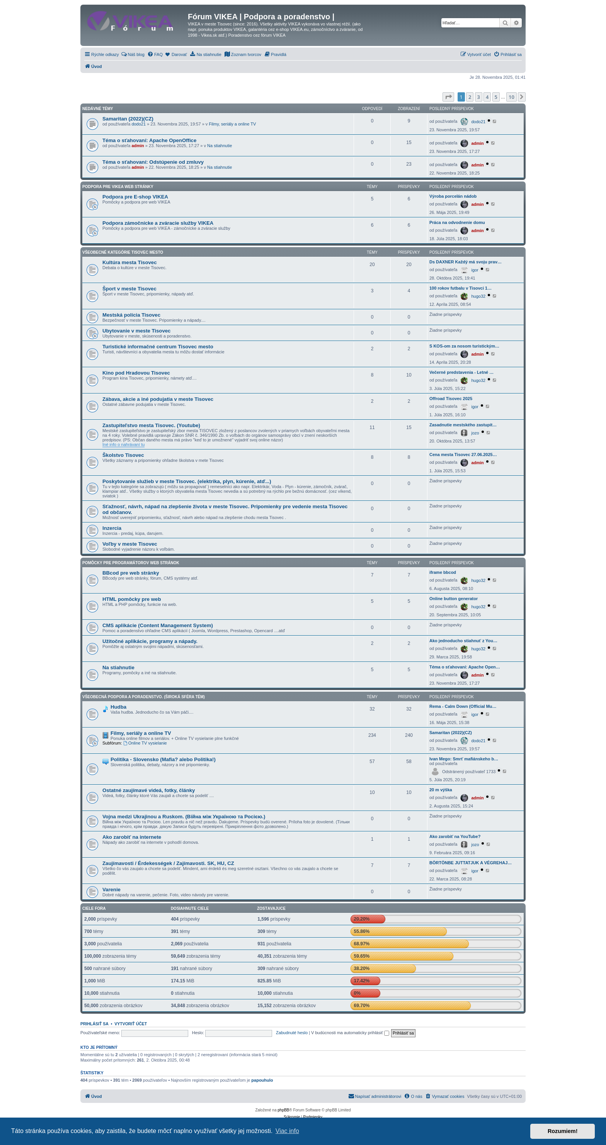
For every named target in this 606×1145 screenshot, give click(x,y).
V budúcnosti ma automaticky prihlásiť (350, 1032)
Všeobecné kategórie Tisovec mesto (122, 252)
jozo (475, 433)
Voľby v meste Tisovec (129, 544)
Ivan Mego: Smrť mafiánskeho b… (463, 759)
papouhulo (262, 1080)
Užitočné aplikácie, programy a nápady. (149, 641)
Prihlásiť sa (94, 1023)
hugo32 (478, 296)
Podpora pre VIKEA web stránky (117, 187)
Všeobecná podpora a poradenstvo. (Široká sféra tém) (143, 697)
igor (474, 270)
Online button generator (453, 598)
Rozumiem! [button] (563, 1131)
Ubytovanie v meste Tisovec (136, 331)
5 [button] (496, 96)
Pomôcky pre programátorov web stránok (130, 563)
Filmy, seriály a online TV (232, 124)
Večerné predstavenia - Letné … (461, 372)
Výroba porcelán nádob (453, 196)
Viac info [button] (287, 1131)
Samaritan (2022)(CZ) (127, 119)
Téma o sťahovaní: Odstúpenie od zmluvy (153, 162)
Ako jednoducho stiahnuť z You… (463, 640)
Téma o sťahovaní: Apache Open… (464, 667)
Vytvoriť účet (130, 1023)
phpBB (283, 1110)
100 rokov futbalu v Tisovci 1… (460, 288)
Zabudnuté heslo (292, 1032)
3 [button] (478, 96)
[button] (448, 97)
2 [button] (469, 96)
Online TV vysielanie (145, 743)
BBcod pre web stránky (130, 573)
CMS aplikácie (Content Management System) (157, 625)
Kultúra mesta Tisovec (129, 262)
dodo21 (138, 124)
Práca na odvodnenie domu (457, 222)
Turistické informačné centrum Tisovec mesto (157, 346)
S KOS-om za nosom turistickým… (464, 346)
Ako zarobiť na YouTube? (454, 836)
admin (137, 145)
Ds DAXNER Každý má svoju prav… (465, 262)
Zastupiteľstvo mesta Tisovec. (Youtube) (151, 425)
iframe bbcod (442, 572)
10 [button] (511, 96)
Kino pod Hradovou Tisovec (136, 373)
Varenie (111, 889)
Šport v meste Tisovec (129, 289)
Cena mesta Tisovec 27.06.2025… (463, 454)
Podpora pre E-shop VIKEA (135, 197)
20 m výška (440, 789)
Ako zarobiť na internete (131, 837)
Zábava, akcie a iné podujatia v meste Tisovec (157, 399)
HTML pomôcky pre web (131, 599)
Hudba (118, 707)
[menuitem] (133, 54)
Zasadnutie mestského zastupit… (463, 424)
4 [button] (487, 96)
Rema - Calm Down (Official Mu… (463, 706)
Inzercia (111, 528)
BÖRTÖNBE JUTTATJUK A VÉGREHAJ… (470, 862)
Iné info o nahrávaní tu (123, 444)
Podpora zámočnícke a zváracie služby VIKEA (157, 223)
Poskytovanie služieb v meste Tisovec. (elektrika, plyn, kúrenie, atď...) (186, 481)
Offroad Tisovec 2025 (450, 398)
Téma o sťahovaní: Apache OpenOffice (149, 140)
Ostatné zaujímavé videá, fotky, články (148, 790)
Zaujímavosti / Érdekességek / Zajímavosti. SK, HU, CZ (168, 863)
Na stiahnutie (219, 145)
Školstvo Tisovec (123, 455)
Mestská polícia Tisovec (131, 315)
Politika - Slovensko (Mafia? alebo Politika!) (163, 759)
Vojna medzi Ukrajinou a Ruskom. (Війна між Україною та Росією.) (183, 816)
